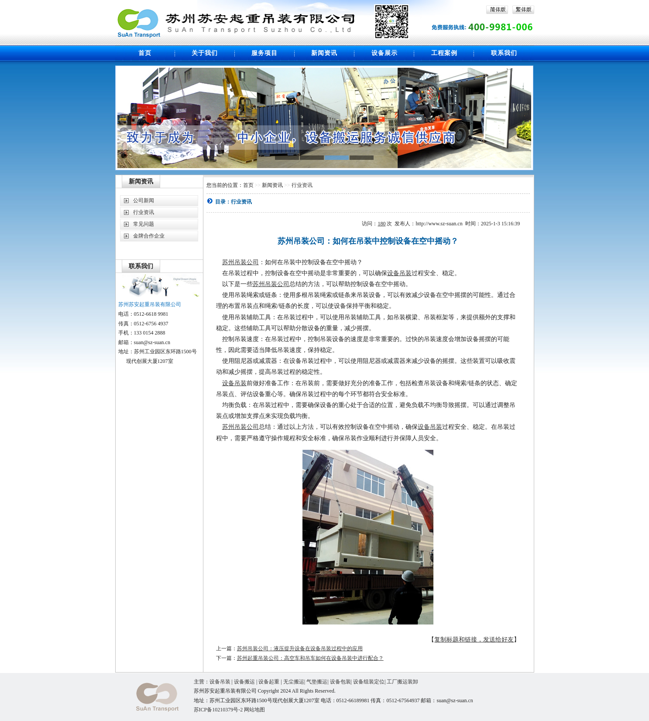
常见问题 (143, 224)
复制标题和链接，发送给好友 (474, 639)
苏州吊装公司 (240, 262)
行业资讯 (143, 212)
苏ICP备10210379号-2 (219, 710)
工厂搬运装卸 (402, 682)
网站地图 (254, 710)
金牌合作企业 (149, 236)
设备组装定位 (369, 682)
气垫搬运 (316, 682)
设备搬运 (244, 682)
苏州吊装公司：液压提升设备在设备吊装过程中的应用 (300, 648)
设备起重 (268, 682)
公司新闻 (143, 200)
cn (470, 700)
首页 (248, 185)
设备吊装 (399, 273)
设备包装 (340, 682)
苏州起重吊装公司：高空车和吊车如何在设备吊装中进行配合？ (310, 658)
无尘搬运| (294, 682)
